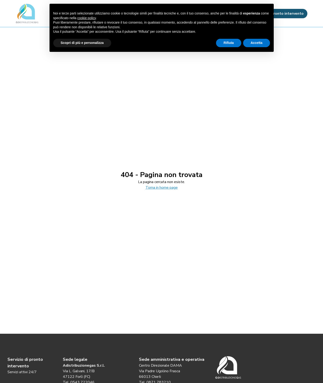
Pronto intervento (283, 13)
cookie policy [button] (86, 18)
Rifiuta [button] (229, 43)
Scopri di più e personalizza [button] (82, 43)
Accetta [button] (257, 43)
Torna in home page (162, 187)
